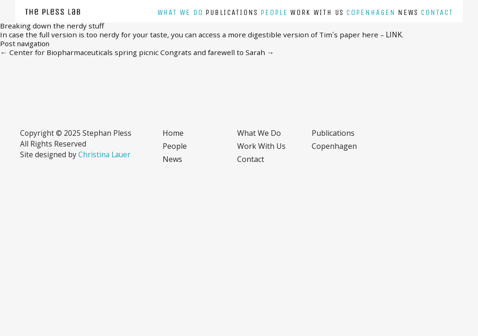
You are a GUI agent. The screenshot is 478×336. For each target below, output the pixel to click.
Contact (437, 12)
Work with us (317, 12)
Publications (231, 12)
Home (173, 133)
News (408, 12)
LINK (394, 34)
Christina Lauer (104, 154)
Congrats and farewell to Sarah (217, 52)
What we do (180, 12)
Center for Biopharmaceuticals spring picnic (79, 52)
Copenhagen (371, 12)
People (274, 12)
